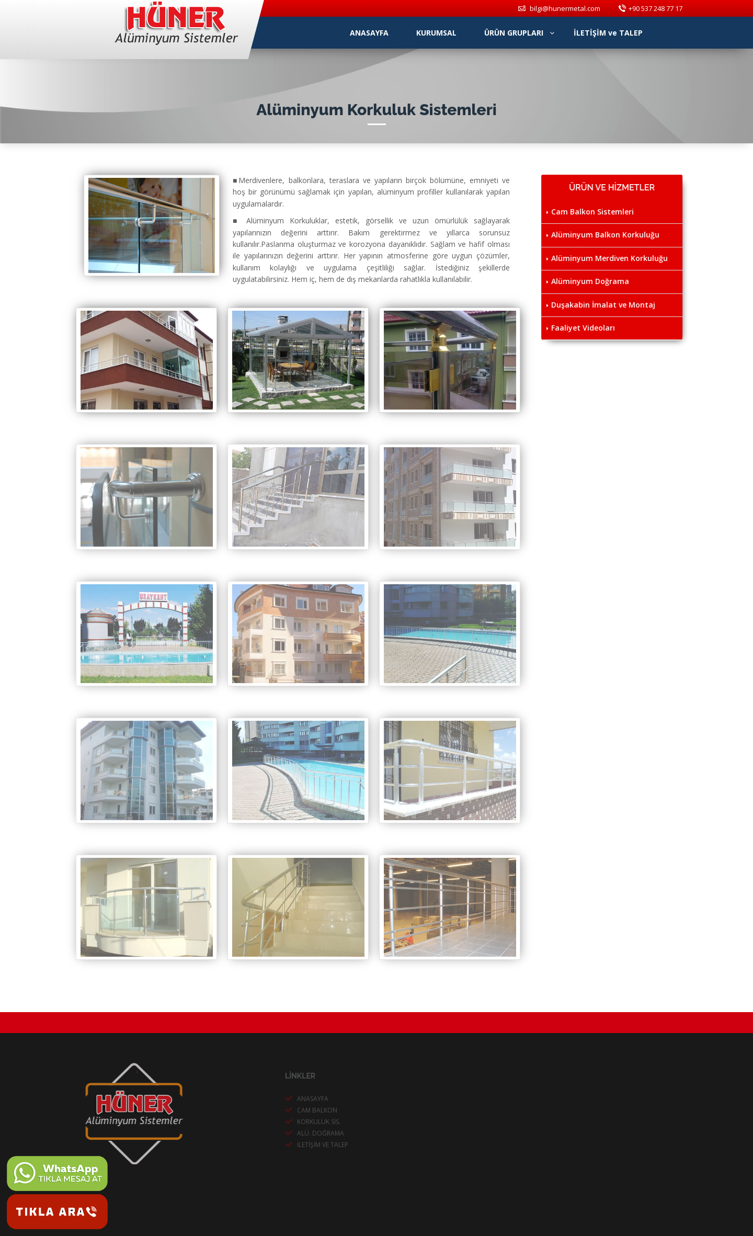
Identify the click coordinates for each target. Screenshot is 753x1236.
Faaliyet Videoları (581, 328)
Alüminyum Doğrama (588, 281)
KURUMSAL (440, 33)
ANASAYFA (373, 33)
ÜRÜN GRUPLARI (519, 33)
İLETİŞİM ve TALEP (608, 33)
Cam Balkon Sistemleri (591, 212)
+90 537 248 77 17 (650, 8)
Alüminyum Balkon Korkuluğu (603, 235)
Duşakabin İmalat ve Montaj (601, 305)
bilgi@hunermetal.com (559, 8)
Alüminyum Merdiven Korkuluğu (608, 258)
